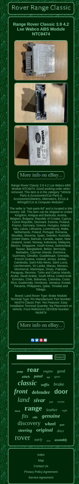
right (64, 410)
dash (48, 441)
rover (22, 437)
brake (59, 384)
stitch (26, 376)
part (62, 424)
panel (38, 376)
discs (60, 431)
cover (61, 401)
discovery (29, 423)
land (23, 399)
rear (33, 369)
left (48, 377)
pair (51, 401)
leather (52, 410)
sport (57, 376)
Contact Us (41, 466)
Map (41, 460)
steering (25, 430)
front (21, 391)
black (17, 411)
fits (25, 416)
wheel (50, 423)
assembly (61, 440)
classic (27, 383)
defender (41, 392)
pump (20, 371)
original (44, 430)
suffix (45, 385)
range (33, 408)
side (34, 417)
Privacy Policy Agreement (41, 471)
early (38, 439)
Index (40, 454)
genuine (51, 416)
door (61, 391)
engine (48, 371)
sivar (39, 400)
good (61, 371)
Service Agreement (40, 477)
